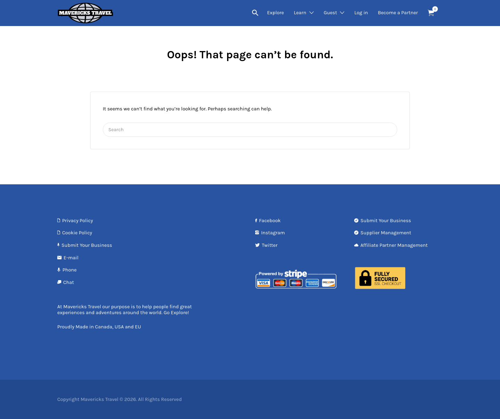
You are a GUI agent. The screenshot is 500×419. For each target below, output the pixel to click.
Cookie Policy (77, 233)
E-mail (71, 258)
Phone (69, 270)
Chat (68, 282)
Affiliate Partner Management (394, 245)
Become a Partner (398, 13)
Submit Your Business (86, 245)
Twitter (269, 245)
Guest (330, 13)
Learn (300, 13)
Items (433, 9)
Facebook (270, 221)
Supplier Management (385, 233)
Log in (361, 13)
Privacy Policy (77, 221)
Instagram (273, 233)
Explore (275, 13)
